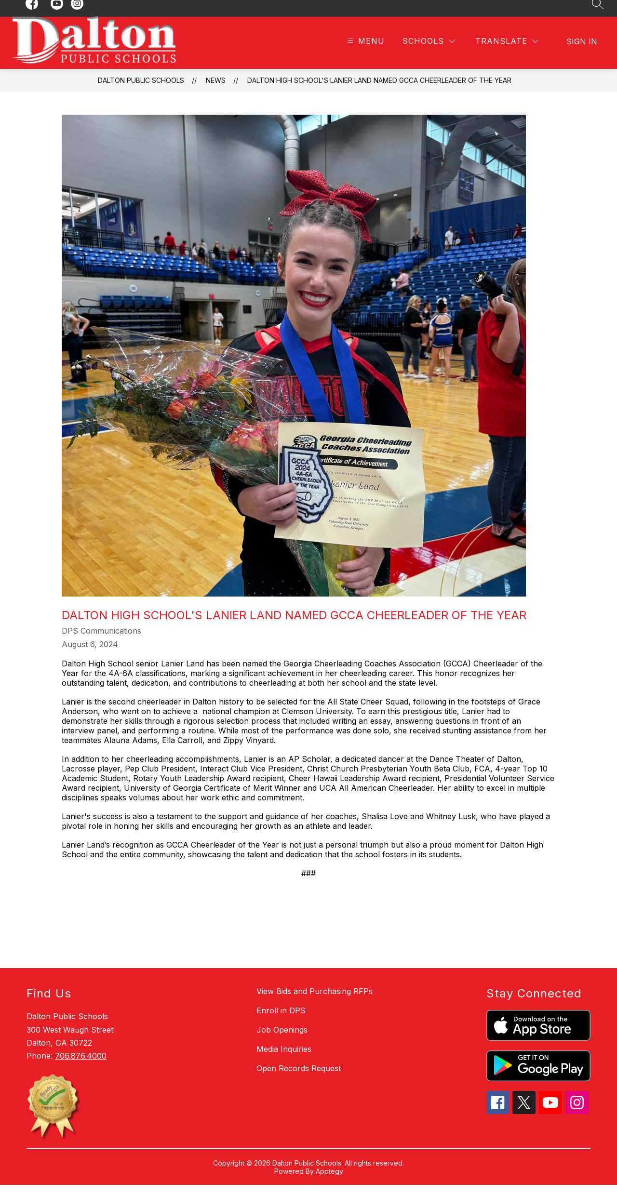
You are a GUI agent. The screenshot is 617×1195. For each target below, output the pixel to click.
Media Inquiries (283, 1059)
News (216, 90)
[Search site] (598, 13)
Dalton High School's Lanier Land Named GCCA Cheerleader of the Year (379, 90)
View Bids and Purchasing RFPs (314, 1001)
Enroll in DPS (281, 1020)
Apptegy (329, 1181)
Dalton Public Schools (141, 90)
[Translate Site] (507, 52)
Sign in (581, 51)
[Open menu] (365, 52)
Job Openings (282, 1040)
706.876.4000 (81, 1066)
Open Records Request (298, 1078)
